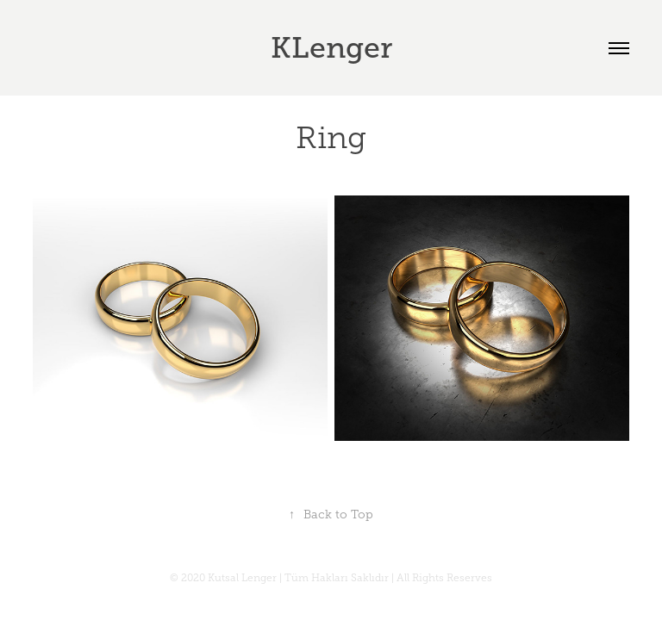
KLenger (331, 48)
